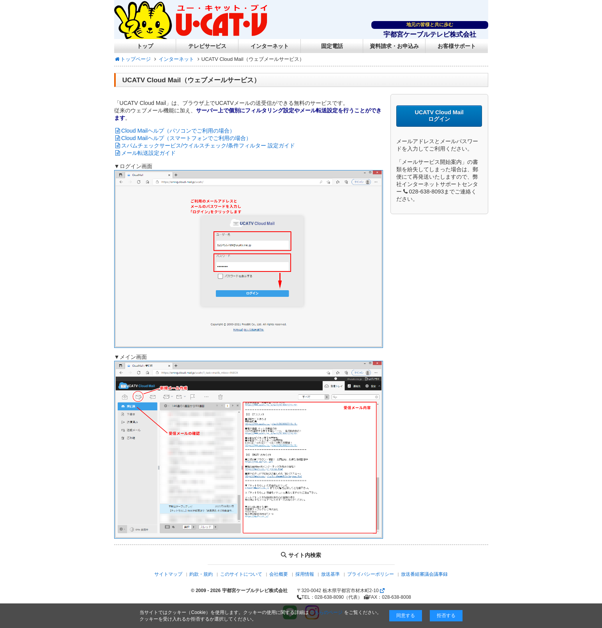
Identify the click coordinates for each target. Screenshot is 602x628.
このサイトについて (241, 574)
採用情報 (304, 574)
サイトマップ (168, 574)
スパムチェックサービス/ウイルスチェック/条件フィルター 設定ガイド (204, 145)
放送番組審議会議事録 (424, 574)
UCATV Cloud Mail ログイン (439, 115)
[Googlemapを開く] (382, 590)
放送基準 (330, 574)
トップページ (132, 59)
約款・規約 (201, 574)
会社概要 (278, 574)
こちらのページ (326, 612)
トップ (145, 46)
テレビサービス (207, 46)
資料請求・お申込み (394, 46)
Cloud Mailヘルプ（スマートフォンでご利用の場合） (182, 138)
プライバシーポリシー (370, 574)
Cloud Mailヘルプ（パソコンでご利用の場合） (174, 131)
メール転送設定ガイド (145, 153)
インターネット (270, 46)
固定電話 (332, 46)
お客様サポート (457, 46)
